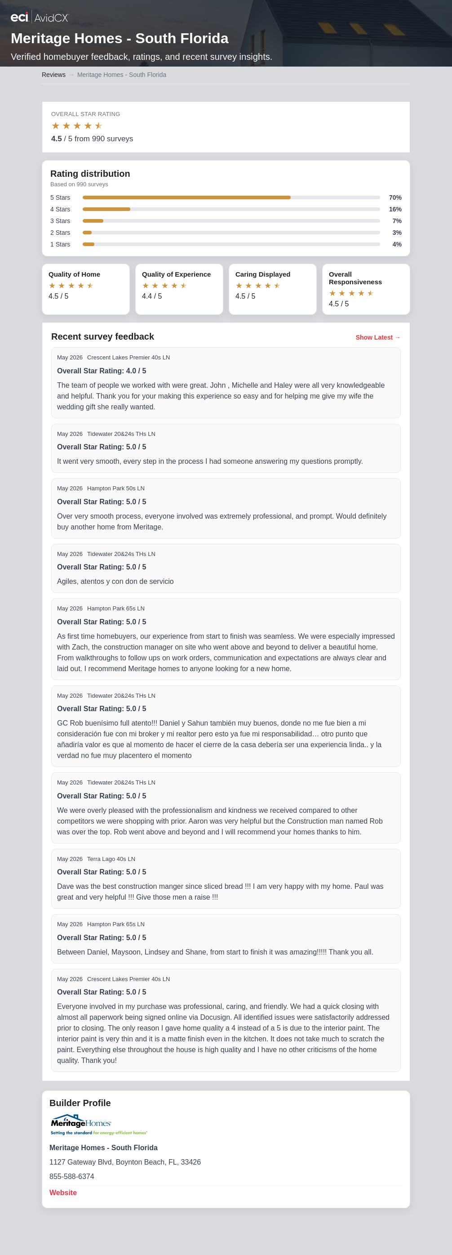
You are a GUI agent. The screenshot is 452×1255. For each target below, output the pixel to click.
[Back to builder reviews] (40, 17)
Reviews (54, 74)
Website (63, 1193)
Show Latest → (378, 337)
